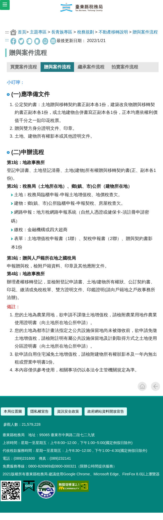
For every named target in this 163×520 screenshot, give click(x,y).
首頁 (22, 32)
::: (7, 32)
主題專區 (38, 32)
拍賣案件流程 (124, 67)
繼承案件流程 (91, 67)
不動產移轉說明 (113, 32)
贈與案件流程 (145, 32)
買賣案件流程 (23, 67)
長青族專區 (61, 32)
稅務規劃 (85, 32)
